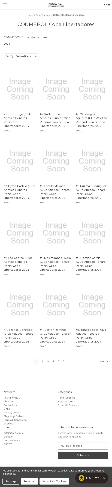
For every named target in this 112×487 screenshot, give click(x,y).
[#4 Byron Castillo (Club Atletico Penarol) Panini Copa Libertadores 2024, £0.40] (20, 161)
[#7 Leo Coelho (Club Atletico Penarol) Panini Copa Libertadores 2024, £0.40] (20, 233)
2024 (7, 43)
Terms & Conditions (15, 419)
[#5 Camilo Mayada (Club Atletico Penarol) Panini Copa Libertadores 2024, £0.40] (56, 161)
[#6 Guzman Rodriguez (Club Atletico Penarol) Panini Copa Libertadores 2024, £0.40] (92, 161)
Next (104, 361)
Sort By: (10, 56)
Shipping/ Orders (13, 416)
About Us (9, 401)
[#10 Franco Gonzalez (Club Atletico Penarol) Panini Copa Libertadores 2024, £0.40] (20, 304)
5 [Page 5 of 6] (58, 361)
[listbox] (27, 56)
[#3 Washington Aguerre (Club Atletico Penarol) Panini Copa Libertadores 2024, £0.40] (92, 89)
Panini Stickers (66, 397)
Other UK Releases (68, 405)
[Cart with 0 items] (107, 4)
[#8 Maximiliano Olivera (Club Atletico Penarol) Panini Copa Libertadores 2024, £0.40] (56, 233)
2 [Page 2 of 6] (43, 361)
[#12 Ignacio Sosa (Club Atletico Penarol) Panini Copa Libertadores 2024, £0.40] (92, 304)
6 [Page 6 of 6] (63, 361)
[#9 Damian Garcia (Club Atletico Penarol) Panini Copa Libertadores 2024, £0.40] (92, 233)
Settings (10, 481)
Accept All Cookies (54, 481)
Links (7, 408)
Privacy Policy (12, 412)
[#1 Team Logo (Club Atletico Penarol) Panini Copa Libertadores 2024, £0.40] (20, 89)
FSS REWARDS (12, 397)
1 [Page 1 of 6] (37, 361)
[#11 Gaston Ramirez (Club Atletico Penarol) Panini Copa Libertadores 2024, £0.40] (56, 304)
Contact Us (10, 405)
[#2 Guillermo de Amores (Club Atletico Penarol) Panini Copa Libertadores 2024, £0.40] (56, 89)
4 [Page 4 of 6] (53, 361)
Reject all (29, 481)
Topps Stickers (66, 401)
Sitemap (8, 423)
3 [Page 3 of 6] (48, 361)
